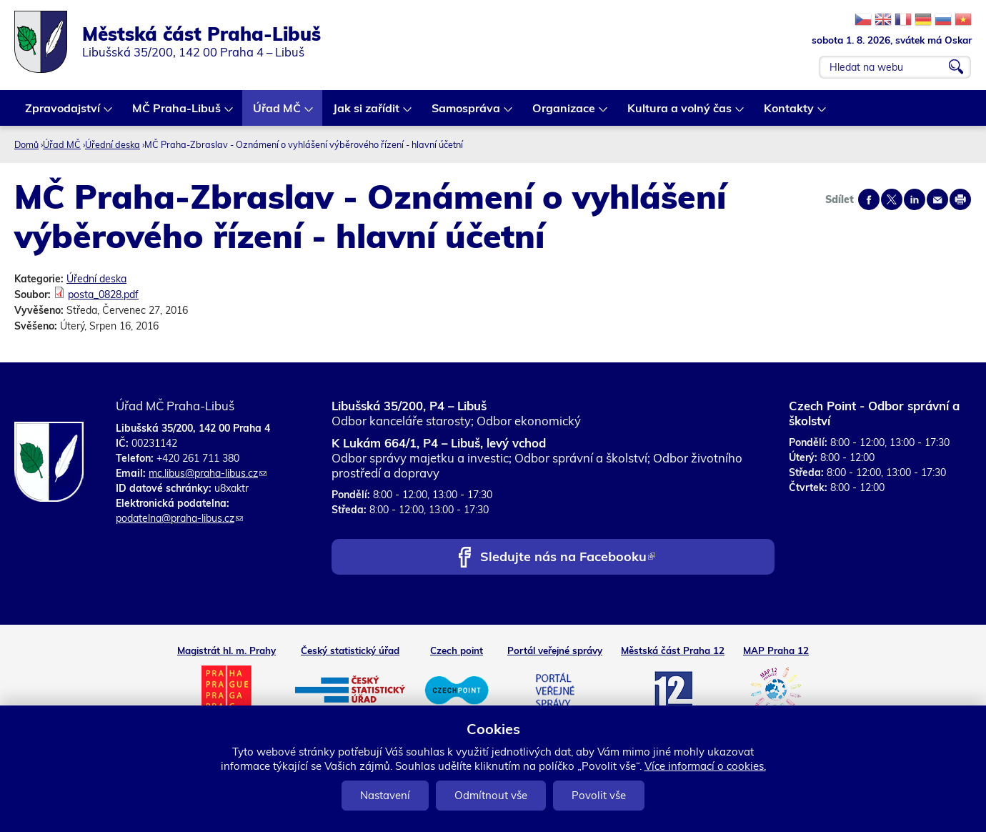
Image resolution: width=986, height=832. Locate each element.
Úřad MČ (277, 113)
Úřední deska (112, 144)
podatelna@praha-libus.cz (179, 518)
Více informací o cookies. (705, 766)
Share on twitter (891, 199)
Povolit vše (599, 795)
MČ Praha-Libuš (177, 113)
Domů (26, 144)
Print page (960, 199)
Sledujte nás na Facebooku (567, 558)
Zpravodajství (63, 113)
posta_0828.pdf (103, 294)
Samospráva (466, 113)
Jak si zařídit (367, 113)
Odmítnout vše (490, 795)
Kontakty (789, 113)
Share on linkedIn (914, 199)
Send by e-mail (937, 199)
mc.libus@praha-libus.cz (208, 473)
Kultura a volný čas (680, 113)
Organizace (564, 113)
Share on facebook (869, 199)
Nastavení (385, 795)
